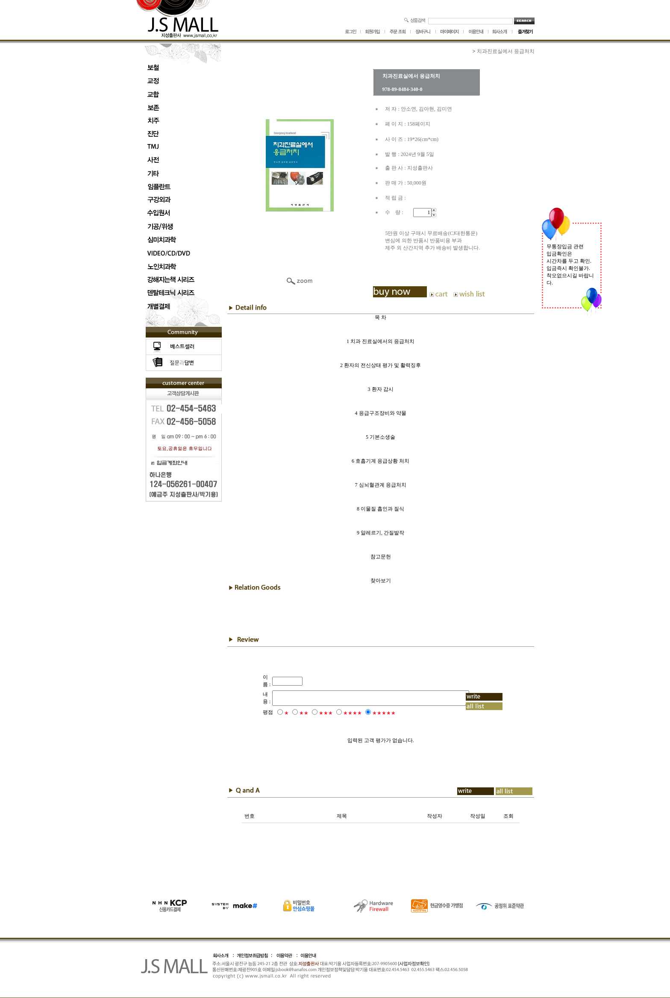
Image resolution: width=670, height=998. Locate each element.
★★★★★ (372, 713)
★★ (292, 713)
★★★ (314, 713)
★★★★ (341, 713)
